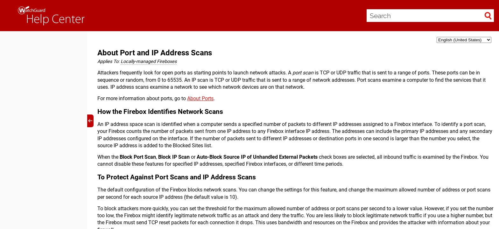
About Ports (200, 98)
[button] (488, 15)
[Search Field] (430, 15)
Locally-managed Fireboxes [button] (149, 61)
